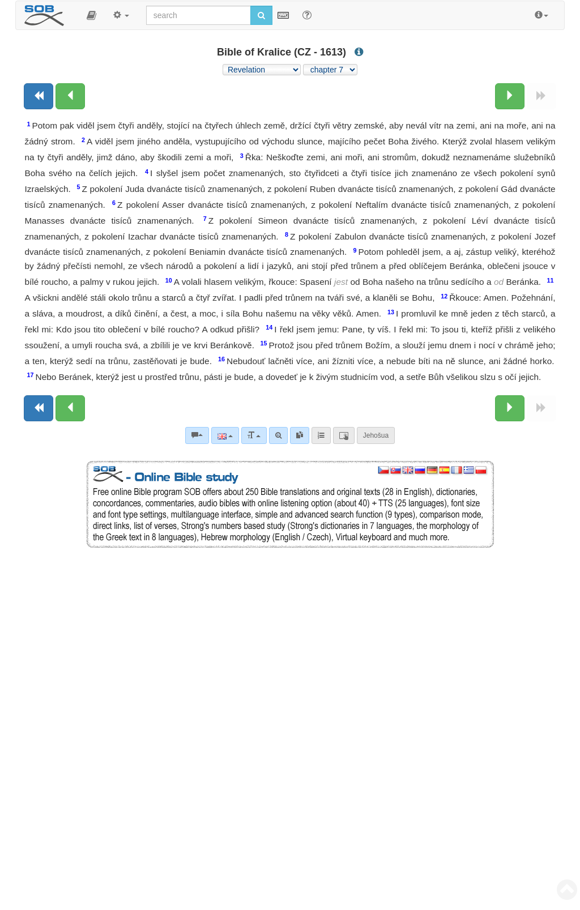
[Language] (225, 435)
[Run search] (261, 15)
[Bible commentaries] (197, 435)
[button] (91, 15)
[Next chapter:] (509, 96)
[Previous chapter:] (70, 96)
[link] (299, 435)
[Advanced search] (278, 435)
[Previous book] (38, 96)
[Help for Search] (306, 14)
